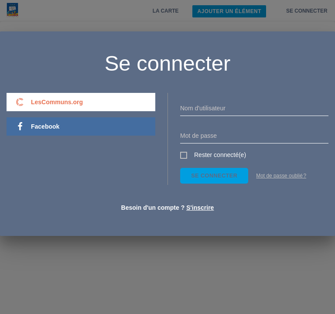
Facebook (37, 126)
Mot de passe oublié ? (281, 176)
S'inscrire (200, 207)
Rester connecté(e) (220, 154)
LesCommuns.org (49, 102)
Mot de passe (198, 135)
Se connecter (214, 176)
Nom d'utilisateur (203, 108)
